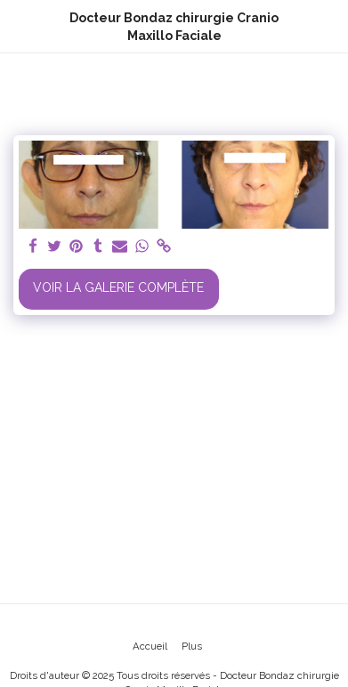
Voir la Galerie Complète (118, 287)
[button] (19, 26)
